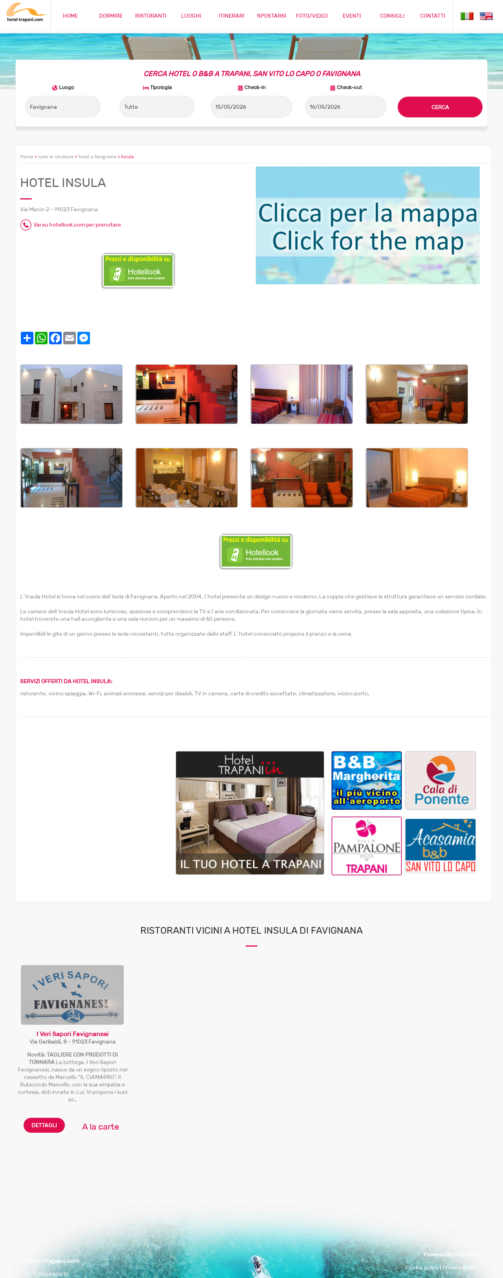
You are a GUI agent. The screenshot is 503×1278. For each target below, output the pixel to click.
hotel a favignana (97, 156)
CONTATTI (432, 15)
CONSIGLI (392, 15)
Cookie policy (422, 1267)
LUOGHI (191, 15)
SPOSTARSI (271, 15)
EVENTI (352, 15)
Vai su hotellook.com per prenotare (77, 224)
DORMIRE (111, 15)
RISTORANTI (151, 15)
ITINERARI (231, 15)
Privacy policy (460, 1267)
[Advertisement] (98, 806)
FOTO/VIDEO (312, 15)
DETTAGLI (44, 1125)
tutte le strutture (56, 156)
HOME (70, 15)
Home (26, 156)
